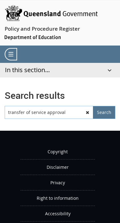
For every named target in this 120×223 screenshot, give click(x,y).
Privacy (57, 183)
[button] (87, 112)
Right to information (58, 198)
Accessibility (58, 213)
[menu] (11, 54)
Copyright (58, 152)
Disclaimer (58, 167)
